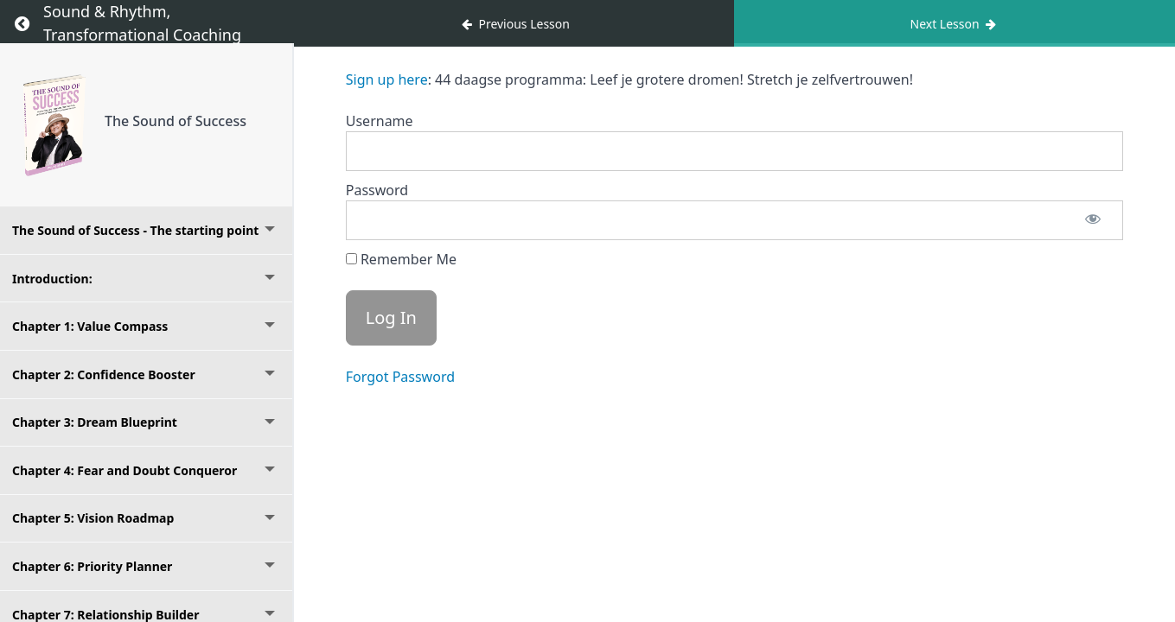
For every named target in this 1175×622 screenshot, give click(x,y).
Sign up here (387, 79)
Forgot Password (400, 376)
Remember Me (401, 259)
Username (379, 120)
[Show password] (1093, 220)
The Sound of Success (175, 120)
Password (377, 190)
